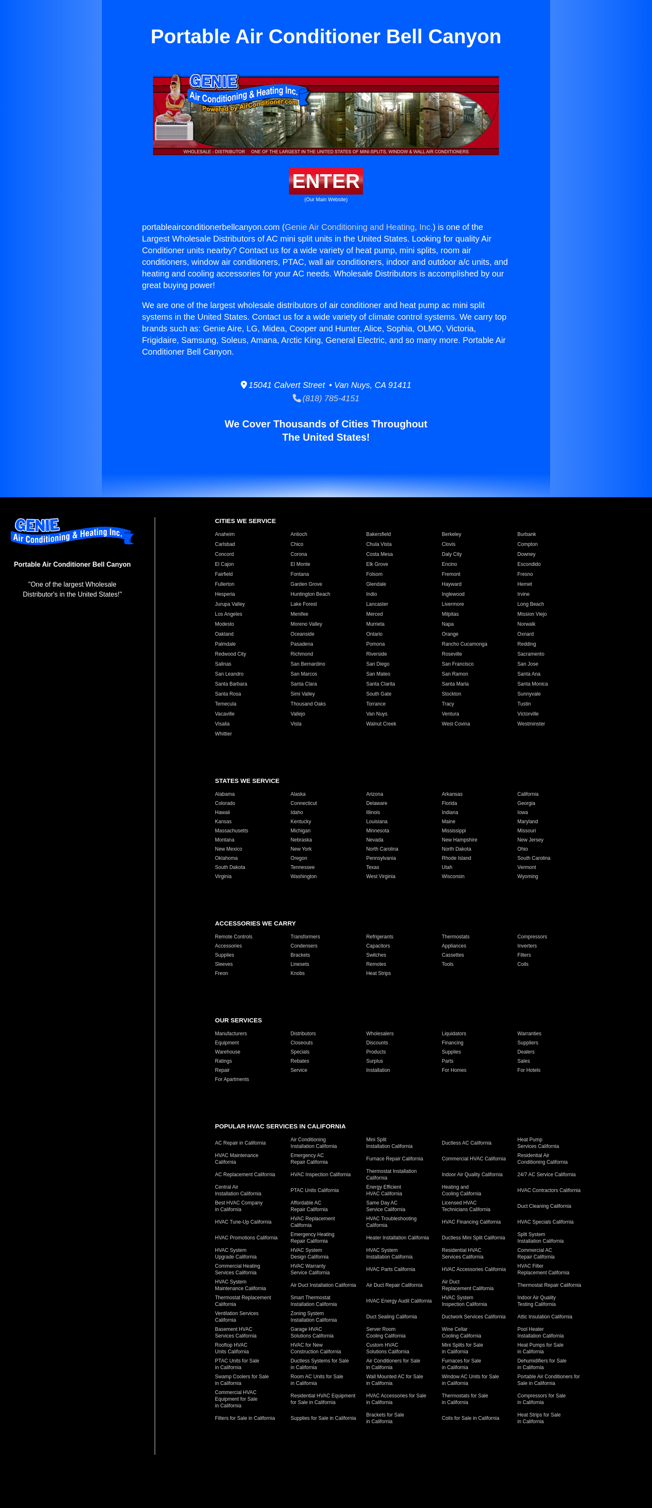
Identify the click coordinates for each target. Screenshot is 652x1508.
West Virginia (380, 876)
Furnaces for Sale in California (462, 1364)
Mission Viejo (531, 614)
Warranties (529, 1034)
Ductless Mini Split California (473, 1238)
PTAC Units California (315, 1190)
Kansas (223, 821)
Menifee (300, 614)
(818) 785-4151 (326, 398)
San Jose (527, 664)
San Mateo (378, 674)
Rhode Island (457, 858)
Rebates (300, 1061)
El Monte (300, 564)
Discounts (377, 1043)
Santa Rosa (228, 694)
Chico (297, 544)
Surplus (374, 1061)
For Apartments (232, 1079)
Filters (524, 955)
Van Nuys (377, 714)
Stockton (452, 694)
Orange (450, 634)
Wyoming (527, 876)
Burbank (526, 534)
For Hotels (528, 1070)
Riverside (376, 654)
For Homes (454, 1070)
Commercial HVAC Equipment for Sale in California (236, 1399)
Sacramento (530, 654)
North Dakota (457, 849)
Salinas (223, 664)
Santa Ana (528, 674)
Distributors (303, 1034)
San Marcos (304, 674)
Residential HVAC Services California (463, 1253)
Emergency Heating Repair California (312, 1238)
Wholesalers (380, 1034)
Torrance (376, 704)
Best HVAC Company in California (239, 1206)
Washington (304, 876)
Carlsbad (225, 544)
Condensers (304, 946)
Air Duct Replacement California (468, 1285)
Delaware (377, 803)
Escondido (529, 564)
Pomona (375, 644)
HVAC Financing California (471, 1222)
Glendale (376, 584)
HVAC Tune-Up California (243, 1222)
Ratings (223, 1061)
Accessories (228, 946)
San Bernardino (308, 664)
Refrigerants (379, 937)
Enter (326, 181)
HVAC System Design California (309, 1253)
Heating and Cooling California (462, 1190)
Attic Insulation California (544, 1317)
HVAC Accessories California (474, 1269)
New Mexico (228, 849)
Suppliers (527, 1043)
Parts (448, 1061)
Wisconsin (453, 876)
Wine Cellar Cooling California (462, 1332)
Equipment (227, 1043)
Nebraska (301, 840)
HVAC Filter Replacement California (543, 1269)
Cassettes (453, 955)
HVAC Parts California (390, 1269)
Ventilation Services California (237, 1317)
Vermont (526, 867)
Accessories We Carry (255, 923)
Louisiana (377, 821)
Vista (296, 724)
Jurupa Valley (230, 604)
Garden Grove (306, 584)
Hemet (524, 584)
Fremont (451, 574)
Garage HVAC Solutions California (312, 1332)
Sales (523, 1061)
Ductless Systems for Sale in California (320, 1364)
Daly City (452, 554)
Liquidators (454, 1034)
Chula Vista (379, 544)
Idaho (297, 812)
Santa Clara (304, 684)
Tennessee (303, 867)
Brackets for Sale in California (385, 1418)
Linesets (300, 964)
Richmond (302, 654)
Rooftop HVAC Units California (232, 1348)
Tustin (524, 704)
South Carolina (533, 858)
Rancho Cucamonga (464, 644)
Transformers (305, 937)
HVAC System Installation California (389, 1253)
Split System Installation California (540, 1238)
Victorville (527, 714)
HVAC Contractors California (548, 1190)
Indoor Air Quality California (472, 1174)
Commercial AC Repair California (535, 1253)
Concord (224, 554)
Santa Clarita (380, 684)
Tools (448, 964)
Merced (374, 614)
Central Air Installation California (238, 1190)
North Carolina (382, 849)
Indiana (450, 812)
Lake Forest (304, 604)
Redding (526, 644)
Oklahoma (226, 858)
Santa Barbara (231, 684)
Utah (447, 867)
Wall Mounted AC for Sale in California (394, 1380)
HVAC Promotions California (246, 1238)
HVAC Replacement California (313, 1222)
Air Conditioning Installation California (314, 1143)
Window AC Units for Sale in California (470, 1380)
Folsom (374, 574)
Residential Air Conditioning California (542, 1159)
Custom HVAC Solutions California (387, 1348)
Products (376, 1052)
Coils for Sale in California (470, 1418)
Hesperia (225, 594)
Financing (453, 1043)
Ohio (522, 849)
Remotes (376, 964)
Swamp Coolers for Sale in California (242, 1380)
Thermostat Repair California (549, 1285)
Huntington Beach (310, 594)
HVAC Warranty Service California (310, 1269)
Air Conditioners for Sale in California (393, 1364)
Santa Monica (532, 684)
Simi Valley (303, 694)
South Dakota (230, 867)
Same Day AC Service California (385, 1206)
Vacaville (225, 714)
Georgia (526, 803)
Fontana (300, 574)
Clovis (449, 544)
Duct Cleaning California (544, 1206)
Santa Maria (455, 684)
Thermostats (456, 937)
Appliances (454, 946)
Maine (449, 821)
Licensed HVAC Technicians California (466, 1206)
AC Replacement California (245, 1174)
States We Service (247, 780)
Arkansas (452, 794)
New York (301, 849)
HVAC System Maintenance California (240, 1285)
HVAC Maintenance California (237, 1159)
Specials (300, 1052)
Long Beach (530, 604)
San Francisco (458, 664)
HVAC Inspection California (321, 1174)
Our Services (238, 1020)
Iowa (522, 812)
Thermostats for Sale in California (465, 1399)
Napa (448, 624)
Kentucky (301, 821)
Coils (523, 964)
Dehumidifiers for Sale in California (541, 1364)
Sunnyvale (529, 694)
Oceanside (302, 634)
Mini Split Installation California (389, 1143)
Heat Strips (378, 973)
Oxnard (525, 634)
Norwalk (526, 624)
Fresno (525, 574)
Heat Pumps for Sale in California (540, 1348)
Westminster (531, 724)
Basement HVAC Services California (236, 1332)
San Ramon (455, 674)
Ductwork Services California (474, 1317)
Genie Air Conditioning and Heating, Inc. (359, 227)
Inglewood (453, 594)
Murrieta (375, 624)
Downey (526, 554)
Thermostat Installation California (391, 1174)
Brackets (300, 955)
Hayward (452, 584)
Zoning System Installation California (314, 1317)
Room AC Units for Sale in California (317, 1380)
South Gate (379, 694)
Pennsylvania (381, 858)
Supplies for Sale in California (323, 1418)
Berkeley (452, 534)
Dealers (525, 1052)
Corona (299, 554)
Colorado (225, 803)
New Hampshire (459, 840)
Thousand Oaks (308, 704)
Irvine (523, 594)
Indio (371, 594)
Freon (221, 973)
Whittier (223, 734)
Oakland (224, 634)
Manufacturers (231, 1034)
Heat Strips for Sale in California (539, 1418)
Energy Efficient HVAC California (384, 1190)
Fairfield (224, 574)
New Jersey (530, 840)
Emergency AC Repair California (309, 1159)
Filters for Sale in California (245, 1418)
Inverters (527, 946)
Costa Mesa (379, 554)
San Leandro (229, 674)
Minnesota (377, 831)
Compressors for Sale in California (541, 1399)
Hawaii (222, 812)
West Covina (456, 724)
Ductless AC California (466, 1143)
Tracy (448, 704)
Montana (225, 840)
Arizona (374, 794)
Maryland (527, 821)
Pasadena (302, 644)
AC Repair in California (240, 1143)
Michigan (301, 831)
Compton (527, 544)
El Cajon (224, 564)
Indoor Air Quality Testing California (536, 1301)
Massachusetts (231, 831)
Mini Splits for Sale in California (462, 1348)
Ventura (450, 714)
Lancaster (377, 604)
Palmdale (225, 644)
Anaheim (225, 534)
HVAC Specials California (545, 1222)
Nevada (374, 840)
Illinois (373, 812)
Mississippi (454, 831)
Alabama (225, 794)
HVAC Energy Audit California (399, 1301)
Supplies (224, 955)
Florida (449, 803)
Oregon (299, 858)
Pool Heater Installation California (540, 1332)
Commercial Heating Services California (237, 1269)
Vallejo (298, 714)
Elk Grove (377, 564)
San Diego (378, 664)
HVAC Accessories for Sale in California (396, 1399)
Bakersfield (378, 534)
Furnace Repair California (394, 1159)
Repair (222, 1070)
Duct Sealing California (391, 1317)
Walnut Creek (381, 724)
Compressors (532, 937)
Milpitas (450, 614)
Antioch (299, 534)
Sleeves (224, 964)
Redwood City (230, 654)
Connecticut (304, 803)
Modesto (224, 624)
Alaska (298, 794)
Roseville (452, 654)
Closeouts (302, 1043)
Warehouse (227, 1052)
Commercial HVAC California (474, 1159)
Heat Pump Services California (538, 1143)
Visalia (222, 724)
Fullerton (225, 584)
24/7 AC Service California (546, 1174)
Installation (378, 1070)
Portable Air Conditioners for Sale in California (548, 1380)
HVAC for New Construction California (316, 1348)
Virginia (223, 876)
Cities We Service (245, 520)
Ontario (374, 634)
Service (299, 1070)
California (527, 794)
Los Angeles (228, 614)
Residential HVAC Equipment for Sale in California (323, 1399)
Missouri (526, 831)
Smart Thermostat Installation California (314, 1301)
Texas (372, 867)
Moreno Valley (306, 624)
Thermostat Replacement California (243, 1301)
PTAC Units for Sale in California (237, 1364)
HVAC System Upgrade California (236, 1253)
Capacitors (378, 946)
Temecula (225, 704)
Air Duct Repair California (394, 1285)
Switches (376, 955)
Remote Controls (233, 937)
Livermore (453, 604)
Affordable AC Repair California (309, 1206)
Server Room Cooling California (386, 1332)
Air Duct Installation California (323, 1285)
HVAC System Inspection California (464, 1301)
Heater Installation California (397, 1238)
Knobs (298, 973)
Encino (449, 564)
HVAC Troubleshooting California (391, 1222)
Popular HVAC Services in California (280, 1126)
